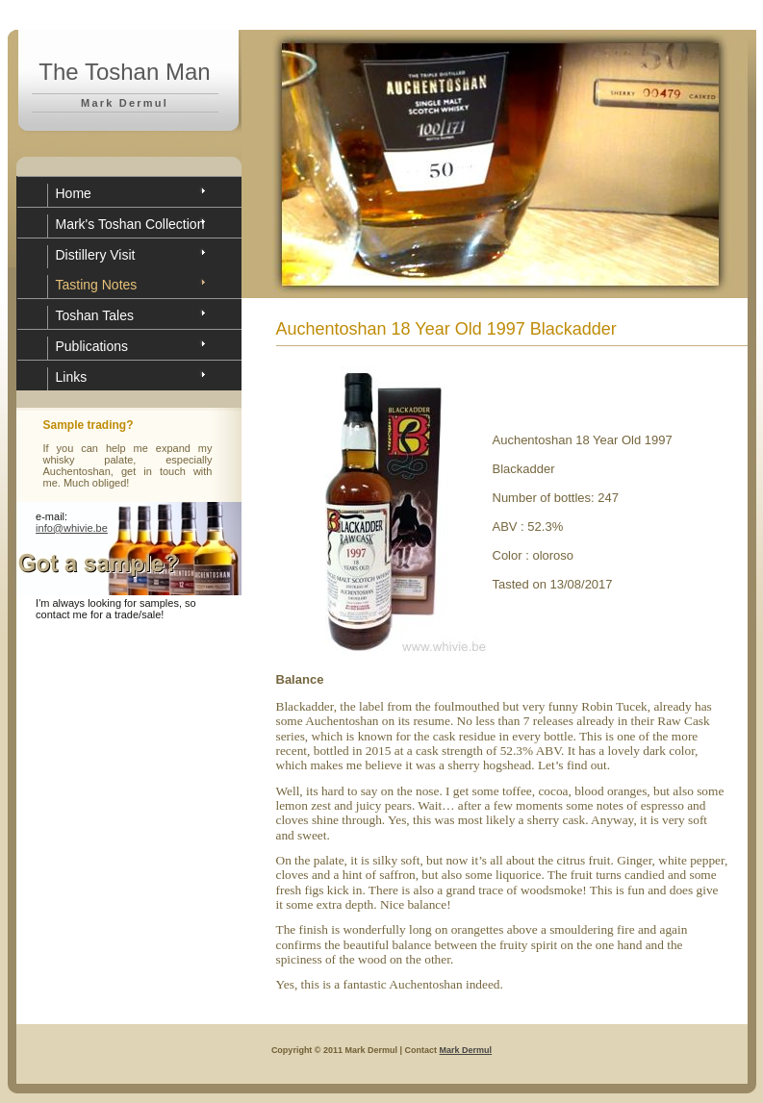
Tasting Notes (97, 284)
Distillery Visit (96, 255)
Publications (92, 346)
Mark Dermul (466, 1050)
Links (72, 377)
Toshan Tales (95, 315)
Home (73, 193)
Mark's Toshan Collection (130, 224)
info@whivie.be (72, 528)
